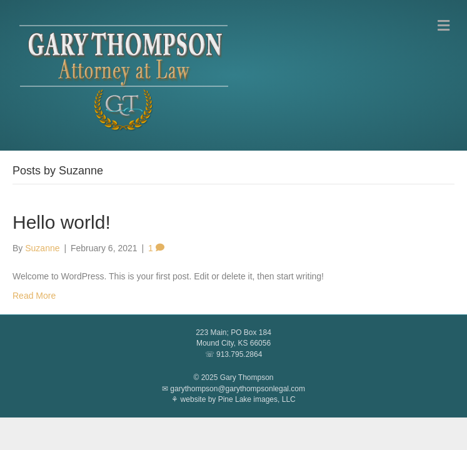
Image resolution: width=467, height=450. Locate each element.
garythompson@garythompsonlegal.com (237, 388)
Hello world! (62, 222)
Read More (34, 296)
